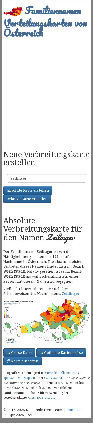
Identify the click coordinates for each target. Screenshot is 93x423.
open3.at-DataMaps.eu (19, 378)
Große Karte (19, 353)
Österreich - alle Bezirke (60, 373)
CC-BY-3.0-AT (53, 378)
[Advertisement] (46, 91)
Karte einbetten (22, 361)
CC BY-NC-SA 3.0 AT (41, 397)
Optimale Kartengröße (61, 353)
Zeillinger (70, 294)
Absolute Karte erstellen (28, 190)
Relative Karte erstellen (27, 199)
